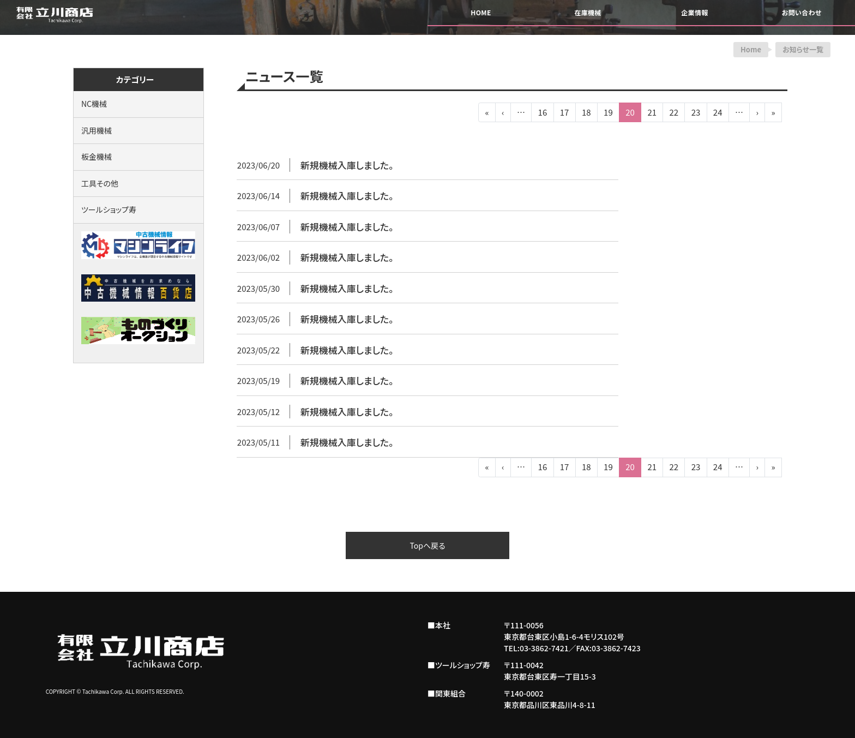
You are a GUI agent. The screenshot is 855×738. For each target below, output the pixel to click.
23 (696, 112)
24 (717, 112)
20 (630, 112)
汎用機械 (96, 130)
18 (586, 112)
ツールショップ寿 (108, 209)
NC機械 (94, 103)
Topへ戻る (427, 545)
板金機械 (96, 156)
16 (542, 112)
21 (652, 112)
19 (608, 112)
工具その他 (99, 183)
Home (750, 49)
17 (564, 112)
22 (674, 112)
